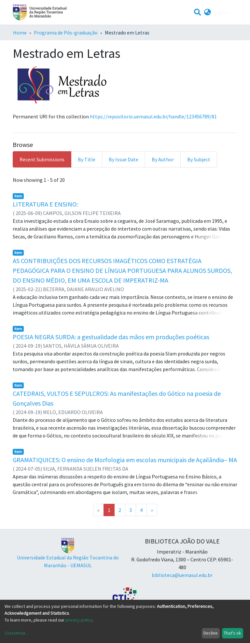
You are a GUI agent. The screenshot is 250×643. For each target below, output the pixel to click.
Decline (210, 633)
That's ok (232, 633)
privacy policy (78, 620)
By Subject (198, 159)
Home (20, 32)
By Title (86, 159)
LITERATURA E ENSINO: (45, 204)
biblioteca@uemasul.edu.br (182, 575)
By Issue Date (123, 159)
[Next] (151, 510)
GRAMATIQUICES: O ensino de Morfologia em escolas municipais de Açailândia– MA (125, 460)
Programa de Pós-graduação (66, 32)
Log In (222, 12)
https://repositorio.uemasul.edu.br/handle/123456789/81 (153, 116)
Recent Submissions (42, 159)
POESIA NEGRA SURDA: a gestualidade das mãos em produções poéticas (111, 337)
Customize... (16, 633)
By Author (163, 159)
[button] (207, 12)
